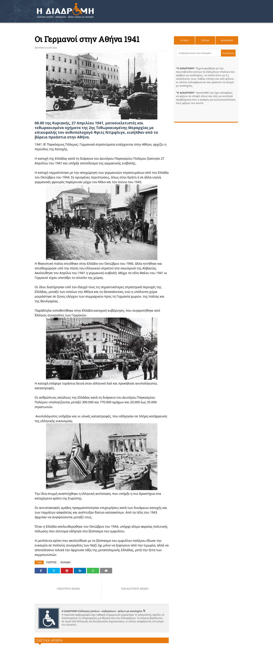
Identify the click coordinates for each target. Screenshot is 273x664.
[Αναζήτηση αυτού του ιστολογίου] (199, 53)
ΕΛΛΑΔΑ (65, 562)
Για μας (184, 40)
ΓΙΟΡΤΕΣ (51, 562)
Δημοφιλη (227, 40)
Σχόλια (205, 40)
